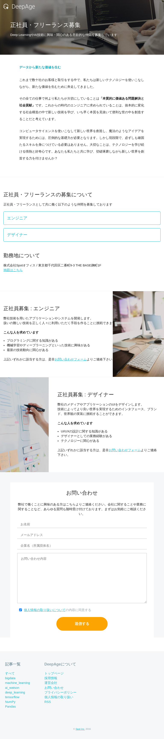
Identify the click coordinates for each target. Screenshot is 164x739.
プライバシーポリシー (60, 692)
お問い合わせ (54, 687)
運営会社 (50, 683)
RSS (47, 702)
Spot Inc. (80, 729)
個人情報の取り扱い (58, 697)
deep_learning (15, 692)
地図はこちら (13, 270)
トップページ (54, 673)
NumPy (10, 702)
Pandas (10, 706)
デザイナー (17, 234)
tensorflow (12, 697)
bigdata (10, 678)
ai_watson (12, 687)
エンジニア (17, 218)
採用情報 (50, 678)
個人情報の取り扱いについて (45, 610)
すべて (10, 673)
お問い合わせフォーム (71, 359)
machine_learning (17, 683)
